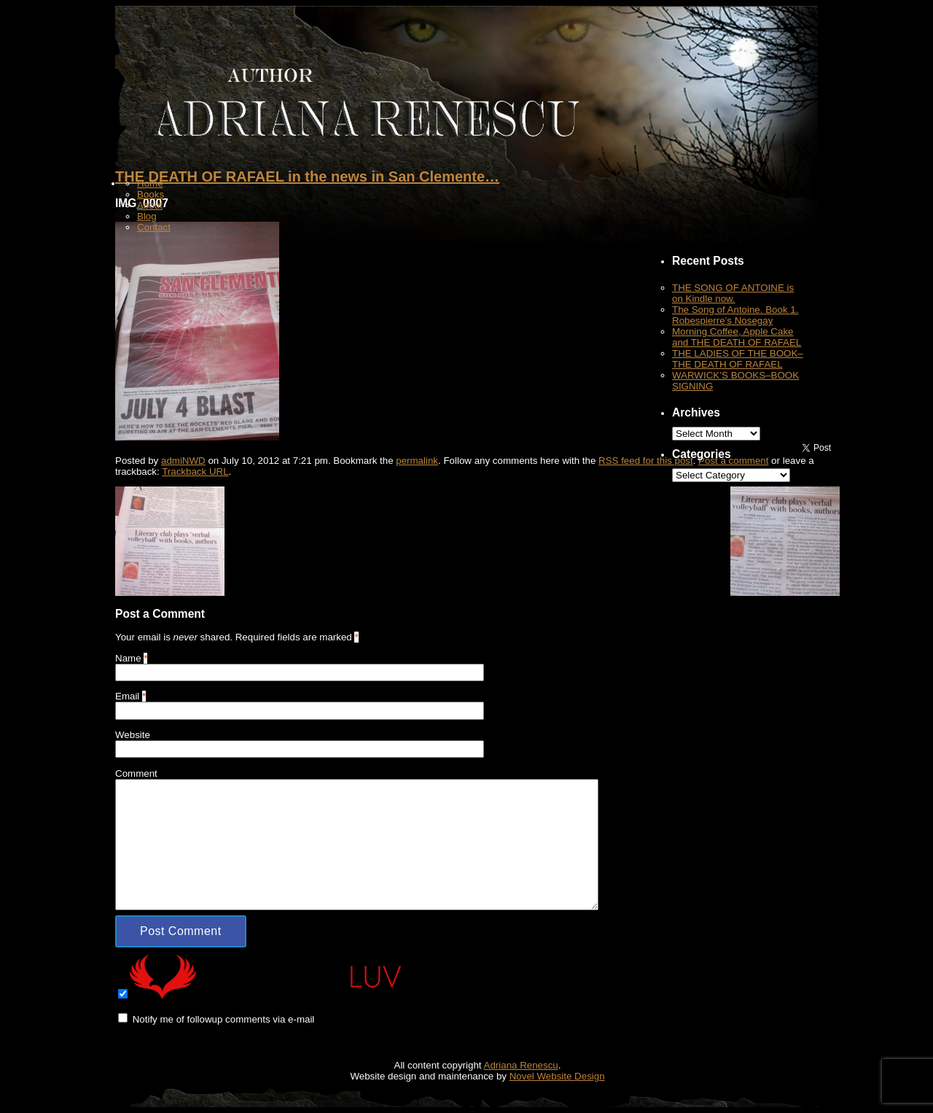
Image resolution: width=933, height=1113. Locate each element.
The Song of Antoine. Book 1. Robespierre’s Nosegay (735, 315)
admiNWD (183, 460)
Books (150, 194)
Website (132, 734)
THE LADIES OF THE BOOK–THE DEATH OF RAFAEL (737, 359)
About (150, 205)
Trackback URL (195, 471)
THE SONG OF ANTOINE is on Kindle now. (733, 293)
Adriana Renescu (521, 1065)
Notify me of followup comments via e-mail (224, 1019)
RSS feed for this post (645, 460)
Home (150, 183)
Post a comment (733, 460)
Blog (147, 216)
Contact (154, 227)
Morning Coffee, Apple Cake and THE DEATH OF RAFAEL (736, 337)
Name (128, 658)
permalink (417, 460)
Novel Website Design (557, 1076)
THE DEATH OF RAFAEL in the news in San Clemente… (307, 176)
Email (127, 696)
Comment (136, 773)
